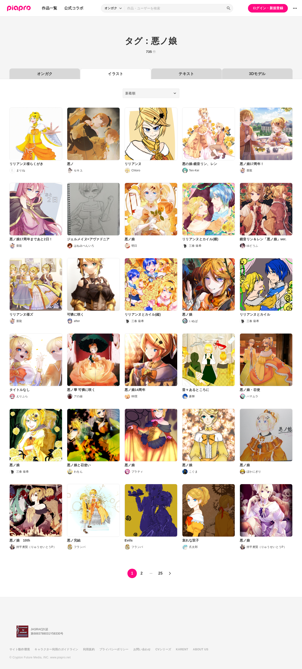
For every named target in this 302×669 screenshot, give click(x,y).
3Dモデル (257, 74)
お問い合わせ (142, 649)
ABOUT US (200, 649)
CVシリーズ (163, 649)
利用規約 (89, 649)
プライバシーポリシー (114, 649)
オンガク (44, 74)
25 (160, 573)
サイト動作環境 (19, 649)
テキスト (186, 74)
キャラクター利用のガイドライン (56, 649)
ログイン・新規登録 (268, 8)
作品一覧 (49, 8)
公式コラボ (74, 8)
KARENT (182, 649)
